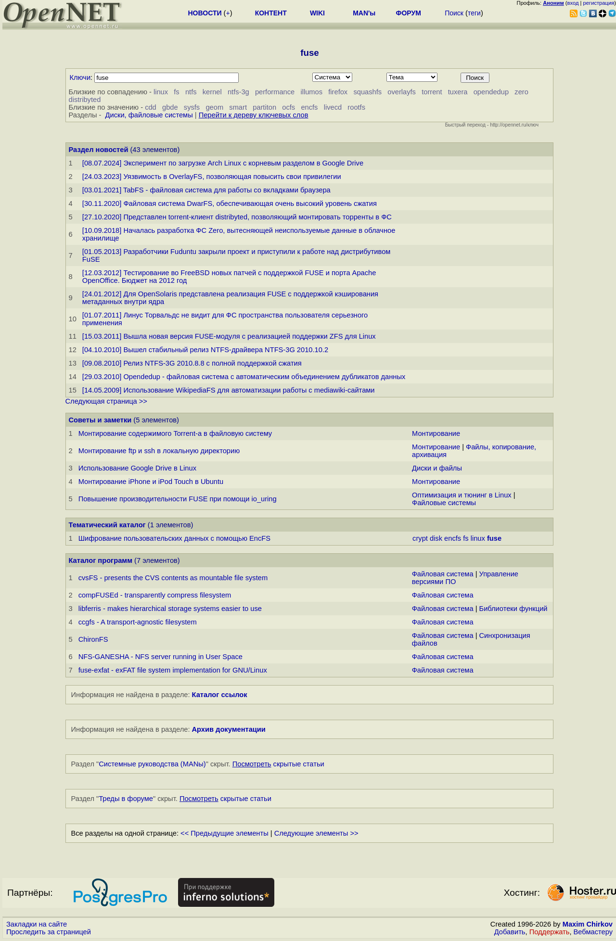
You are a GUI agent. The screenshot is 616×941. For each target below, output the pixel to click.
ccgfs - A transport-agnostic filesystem (137, 622)
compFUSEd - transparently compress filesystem (154, 595)
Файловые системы (444, 503)
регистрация (599, 3)
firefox (337, 92)
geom (214, 107)
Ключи (80, 77)
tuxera (458, 92)
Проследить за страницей (48, 932)
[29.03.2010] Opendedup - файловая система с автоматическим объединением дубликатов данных (243, 377)
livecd (333, 107)
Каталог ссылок (219, 695)
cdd (150, 107)
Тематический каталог (107, 525)
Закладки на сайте (36, 924)
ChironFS (93, 639)
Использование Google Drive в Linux (137, 468)
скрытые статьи (278, 764)
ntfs (191, 92)
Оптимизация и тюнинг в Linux (462, 495)
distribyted (85, 99)
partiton (264, 107)
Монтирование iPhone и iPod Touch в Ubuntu (151, 481)
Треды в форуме (126, 798)
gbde (170, 107)
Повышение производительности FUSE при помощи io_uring (177, 499)
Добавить (510, 932)
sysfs (192, 107)
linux (161, 92)
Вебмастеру (593, 932)
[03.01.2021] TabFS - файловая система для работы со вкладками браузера (206, 190)
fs (176, 92)
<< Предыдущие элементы (224, 833)
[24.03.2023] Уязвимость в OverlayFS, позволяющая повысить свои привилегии (211, 176)
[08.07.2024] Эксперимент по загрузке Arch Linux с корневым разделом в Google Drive (222, 163)
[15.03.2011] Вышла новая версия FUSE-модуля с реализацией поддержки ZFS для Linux (229, 336)
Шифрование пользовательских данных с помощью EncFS (174, 538)
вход (573, 3)
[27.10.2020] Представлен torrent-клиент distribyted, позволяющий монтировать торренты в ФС (237, 217)
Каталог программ (101, 560)
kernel (212, 92)
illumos (311, 92)
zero (521, 92)
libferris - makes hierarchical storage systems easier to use (170, 608)
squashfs (367, 92)
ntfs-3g (238, 92)
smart (238, 107)
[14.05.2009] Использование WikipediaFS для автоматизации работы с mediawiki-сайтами (228, 390)
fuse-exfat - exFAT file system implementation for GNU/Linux (172, 670)
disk (436, 538)
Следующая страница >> (106, 401)
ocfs (288, 107)
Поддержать (549, 932)
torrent (432, 92)
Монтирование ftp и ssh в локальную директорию (159, 451)
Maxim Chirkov (588, 924)
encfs (309, 107)
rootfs (356, 107)
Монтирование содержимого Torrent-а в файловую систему (175, 433)
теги (474, 13)
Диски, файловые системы (149, 115)
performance (275, 92)
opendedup (491, 92)
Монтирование (436, 433)
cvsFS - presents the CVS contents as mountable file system (173, 578)
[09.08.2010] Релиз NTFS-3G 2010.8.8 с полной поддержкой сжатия (192, 363)
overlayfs (401, 92)
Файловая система (443, 574)
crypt (420, 538)
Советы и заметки (100, 420)
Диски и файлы (437, 468)
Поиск (454, 13)
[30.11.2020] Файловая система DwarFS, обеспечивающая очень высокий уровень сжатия (229, 203)
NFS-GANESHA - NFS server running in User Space (160, 657)
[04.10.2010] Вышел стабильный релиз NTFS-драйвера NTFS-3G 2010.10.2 (205, 350)
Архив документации (229, 729)
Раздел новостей (98, 149)
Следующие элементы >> (316, 833)
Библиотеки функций (513, 608)
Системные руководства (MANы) (152, 764)
